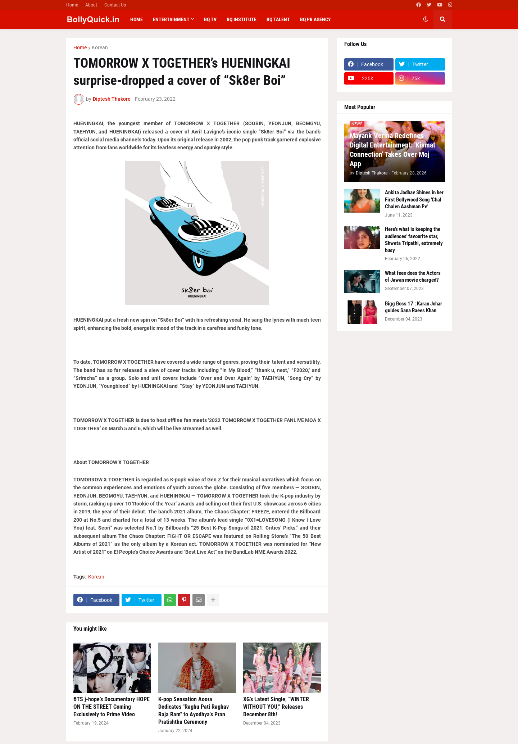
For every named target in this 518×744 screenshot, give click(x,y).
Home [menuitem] (136, 19)
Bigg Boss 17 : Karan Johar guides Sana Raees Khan (413, 307)
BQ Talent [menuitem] (278, 19)
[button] (425, 19)
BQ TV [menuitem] (210, 19)
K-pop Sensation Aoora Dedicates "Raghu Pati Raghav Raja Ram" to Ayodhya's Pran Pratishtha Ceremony (193, 710)
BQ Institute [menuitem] (241, 19)
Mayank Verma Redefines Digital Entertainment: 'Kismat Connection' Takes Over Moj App (392, 149)
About (91, 5)
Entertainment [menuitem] (171, 19)
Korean (100, 47)
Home (72, 5)
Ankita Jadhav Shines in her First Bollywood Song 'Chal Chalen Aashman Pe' (414, 199)
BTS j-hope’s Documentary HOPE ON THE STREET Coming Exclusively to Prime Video (111, 707)
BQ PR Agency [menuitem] (315, 19)
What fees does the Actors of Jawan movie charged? (413, 276)
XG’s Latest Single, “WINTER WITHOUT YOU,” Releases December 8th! (276, 707)
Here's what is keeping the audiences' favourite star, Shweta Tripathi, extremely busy (414, 240)
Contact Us (115, 5)
